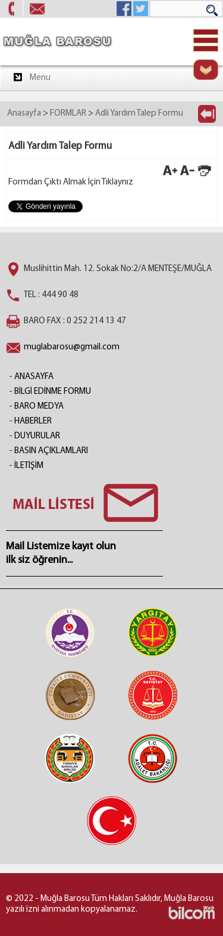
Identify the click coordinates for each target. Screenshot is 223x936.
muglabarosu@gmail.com (72, 347)
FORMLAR (68, 113)
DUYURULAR (37, 436)
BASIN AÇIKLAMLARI (51, 451)
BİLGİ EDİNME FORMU (52, 391)
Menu (31, 77)
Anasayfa (24, 113)
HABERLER (33, 421)
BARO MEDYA (39, 406)
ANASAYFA (34, 377)
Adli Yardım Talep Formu (139, 113)
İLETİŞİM (28, 465)
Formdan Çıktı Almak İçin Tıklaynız (70, 182)
